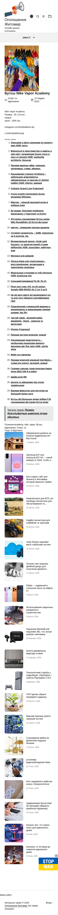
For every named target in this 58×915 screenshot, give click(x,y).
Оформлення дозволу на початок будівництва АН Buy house (38, 436)
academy (19, 424)
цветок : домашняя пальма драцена (30, 227)
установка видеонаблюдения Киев (38, 761)
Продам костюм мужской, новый (28, 335)
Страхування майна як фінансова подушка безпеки (37, 740)
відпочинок (10, 427)
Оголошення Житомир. (16, 905)
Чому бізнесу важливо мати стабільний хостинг (38, 543)
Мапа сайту (6, 895)
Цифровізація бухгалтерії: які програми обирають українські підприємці (39, 806)
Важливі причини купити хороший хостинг (38, 717)
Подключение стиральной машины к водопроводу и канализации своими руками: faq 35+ (30, 309)
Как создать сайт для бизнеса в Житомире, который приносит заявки (39, 479)
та (25, 427)
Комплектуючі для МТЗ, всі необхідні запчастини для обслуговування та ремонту (39, 502)
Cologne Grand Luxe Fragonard (27, 188)
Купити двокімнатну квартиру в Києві (36, 652)
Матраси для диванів (22, 256)
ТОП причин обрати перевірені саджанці (36, 695)
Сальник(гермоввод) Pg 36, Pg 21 (28, 281)
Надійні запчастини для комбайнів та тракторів (38, 521)
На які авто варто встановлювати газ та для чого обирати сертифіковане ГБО (31, 298)
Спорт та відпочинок (14, 430)
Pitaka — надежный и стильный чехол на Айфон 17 (39, 588)
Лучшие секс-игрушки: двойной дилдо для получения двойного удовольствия (37, 567)
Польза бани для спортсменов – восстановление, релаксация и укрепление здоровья (28, 264)
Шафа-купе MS (19, 377)
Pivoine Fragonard (20, 329)
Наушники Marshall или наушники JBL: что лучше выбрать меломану (39, 632)
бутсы (39, 424)
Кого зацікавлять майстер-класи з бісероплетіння (39, 782)
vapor (32, 424)
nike (26, 424)
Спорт (20, 427)
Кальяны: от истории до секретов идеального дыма (38, 849)
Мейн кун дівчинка (21, 354)
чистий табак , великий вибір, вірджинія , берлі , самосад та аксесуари (27, 321)
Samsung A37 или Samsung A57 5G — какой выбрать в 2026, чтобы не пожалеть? (39, 459)
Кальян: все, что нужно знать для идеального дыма (37, 827)
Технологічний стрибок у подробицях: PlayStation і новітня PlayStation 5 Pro (39, 675)
